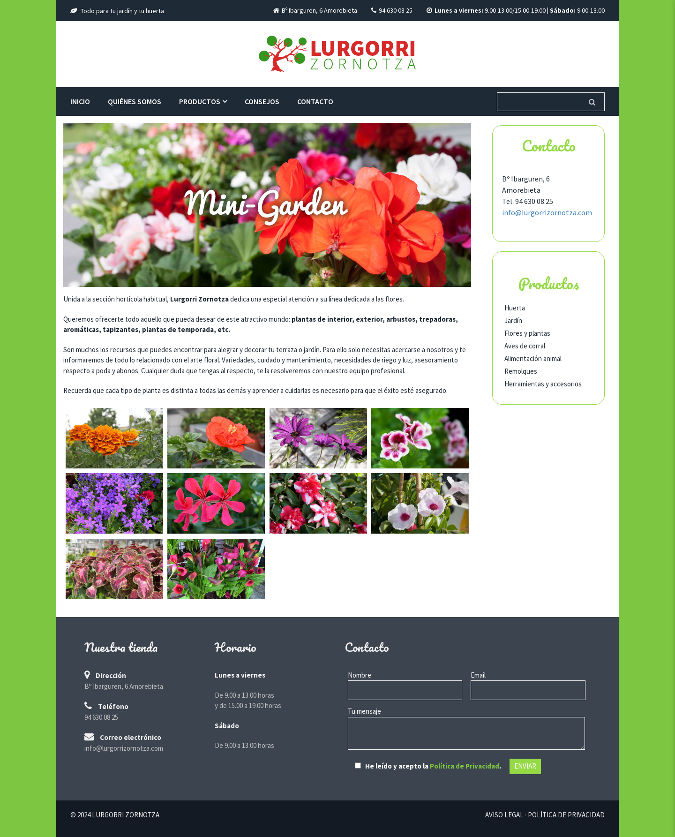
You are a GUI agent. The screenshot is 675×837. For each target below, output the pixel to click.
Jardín (513, 320)
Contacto (315, 101)
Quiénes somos (134, 101)
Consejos (262, 101)
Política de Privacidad (464, 766)
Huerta (514, 307)
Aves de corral (524, 345)
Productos (199, 101)
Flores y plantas (527, 333)
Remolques (520, 371)
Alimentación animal (533, 358)
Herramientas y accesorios (543, 383)
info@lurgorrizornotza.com (547, 212)
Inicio (80, 101)
